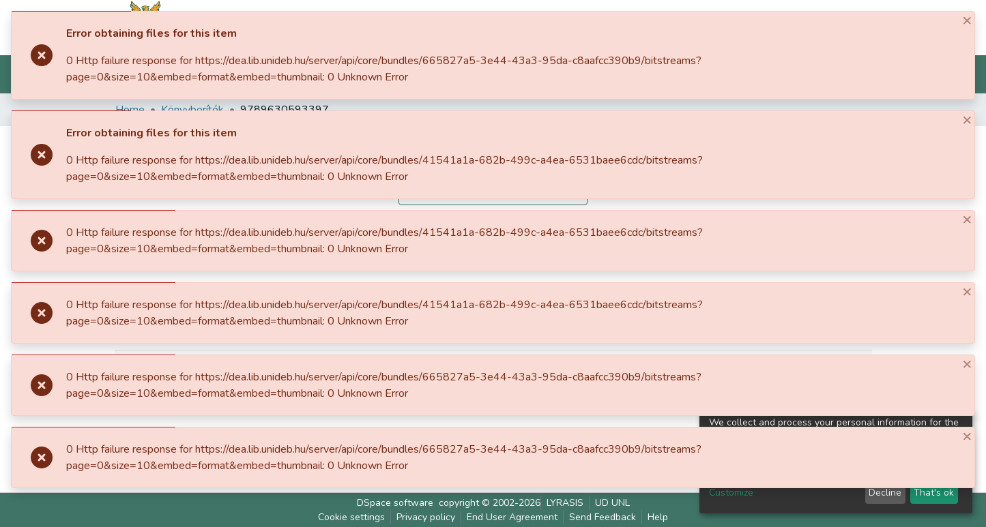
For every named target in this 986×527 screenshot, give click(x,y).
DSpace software (395, 502)
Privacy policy (425, 517)
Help (658, 517)
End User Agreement (512, 517)
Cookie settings (351, 517)
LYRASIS (565, 502)
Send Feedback (602, 517)
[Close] (962, 20)
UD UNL (612, 502)
